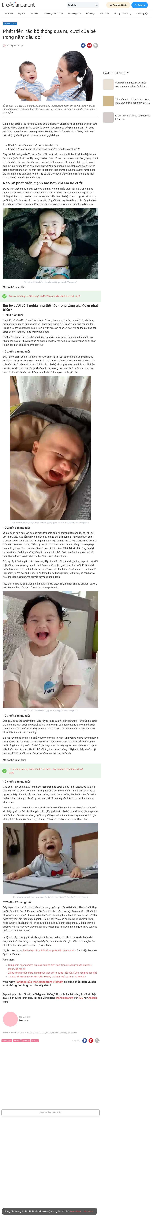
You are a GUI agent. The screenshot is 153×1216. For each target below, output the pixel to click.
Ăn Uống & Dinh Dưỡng (137, 13)
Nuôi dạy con (69, 13)
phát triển (26, 1039)
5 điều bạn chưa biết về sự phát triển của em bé (48, 948)
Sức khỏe (97, 13)
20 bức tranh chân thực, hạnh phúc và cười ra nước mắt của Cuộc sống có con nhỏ (52, 971)
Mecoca (23, 1018)
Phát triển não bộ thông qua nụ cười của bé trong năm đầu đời (52, 1031)
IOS (81, 996)
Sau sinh (32, 13)
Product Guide (118, 5)
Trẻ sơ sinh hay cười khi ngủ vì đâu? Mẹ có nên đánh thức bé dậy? (44, 294)
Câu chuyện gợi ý (116, 71)
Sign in (139, 4)
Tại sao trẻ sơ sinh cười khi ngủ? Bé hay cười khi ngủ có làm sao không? (47, 974)
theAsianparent (64, 996)
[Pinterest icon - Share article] (89, 43)
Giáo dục (84, 13)
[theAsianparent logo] (18, 5)
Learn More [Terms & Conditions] (75, 1211)
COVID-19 (8, 13)
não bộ (35, 1039)
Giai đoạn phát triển (49, 13)
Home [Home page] (5, 1031)
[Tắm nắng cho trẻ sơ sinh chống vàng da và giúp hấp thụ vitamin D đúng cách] (127, 99)
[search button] (97, 5)
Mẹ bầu (20, 13)
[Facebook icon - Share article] (83, 43)
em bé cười (7, 1039)
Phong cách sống (113, 13)
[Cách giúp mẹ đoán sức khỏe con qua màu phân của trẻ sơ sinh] (127, 82)
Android (92, 996)
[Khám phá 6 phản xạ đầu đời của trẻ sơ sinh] (127, 115)
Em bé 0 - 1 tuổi (10, 22)
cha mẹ (16, 1039)
